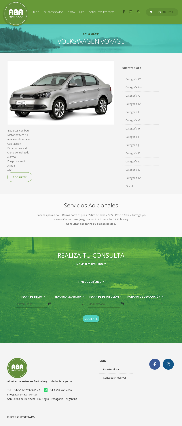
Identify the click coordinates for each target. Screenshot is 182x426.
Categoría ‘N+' (134, 87)
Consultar (19, 177)
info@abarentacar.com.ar (22, 394)
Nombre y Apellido (91, 264)
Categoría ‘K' (133, 153)
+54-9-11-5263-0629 (24, 390)
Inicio (36, 12)
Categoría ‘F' (133, 112)
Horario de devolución (145, 296)
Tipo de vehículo (91, 282)
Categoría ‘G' (133, 120)
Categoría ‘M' (133, 169)
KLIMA (31, 416)
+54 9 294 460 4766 (58, 390)
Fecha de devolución (105, 296)
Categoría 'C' (133, 95)
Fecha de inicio (33, 296)
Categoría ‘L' (133, 161)
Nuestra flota (111, 369)
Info (81, 12)
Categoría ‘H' (133, 128)
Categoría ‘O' (133, 79)
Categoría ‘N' (133, 178)
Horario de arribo (69, 296)
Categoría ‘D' (133, 104)
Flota (71, 12)
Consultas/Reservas (102, 12)
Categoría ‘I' (132, 136)
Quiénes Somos (53, 12)
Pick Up (130, 186)
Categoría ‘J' (132, 145)
